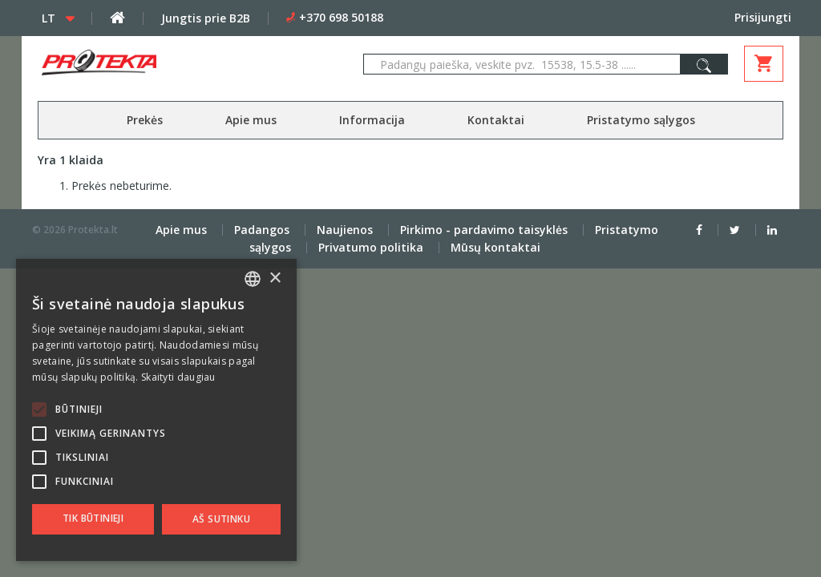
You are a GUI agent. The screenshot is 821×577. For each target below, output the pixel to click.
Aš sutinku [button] (221, 519)
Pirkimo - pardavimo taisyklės (484, 229)
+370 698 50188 (341, 17)
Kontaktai (495, 119)
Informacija (372, 119)
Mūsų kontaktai (495, 247)
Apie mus (251, 119)
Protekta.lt (93, 229)
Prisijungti (762, 17)
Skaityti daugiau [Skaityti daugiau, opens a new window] (178, 377)
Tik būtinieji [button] (93, 518)
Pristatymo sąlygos (641, 119)
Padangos (261, 229)
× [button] (275, 278)
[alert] (156, 410)
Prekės (145, 119)
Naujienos (345, 229)
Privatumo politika (370, 247)
